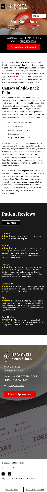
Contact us (18, 187)
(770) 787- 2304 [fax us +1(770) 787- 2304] (16, 385)
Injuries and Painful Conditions (27, 25)
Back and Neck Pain (18, 28)
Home (9, 25)
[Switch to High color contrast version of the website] (3, 6)
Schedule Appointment (35, 489)
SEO (3, 467)
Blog (3, 478)
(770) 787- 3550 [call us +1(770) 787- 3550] (11, 489)
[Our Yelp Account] (9, 474)
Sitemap (12, 467)
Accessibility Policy (16, 478)
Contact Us (31, 478)
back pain (15, 76)
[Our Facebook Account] (3, 474)
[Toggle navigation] (39, 16)
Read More (11, 223)
